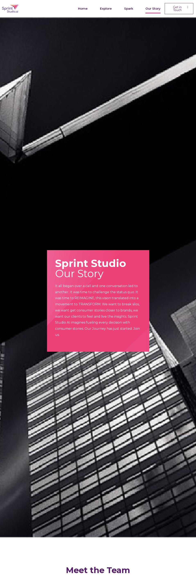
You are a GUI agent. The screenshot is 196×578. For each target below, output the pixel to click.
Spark (128, 8)
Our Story (153, 8)
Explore (106, 8)
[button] (179, 8)
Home (83, 8)
